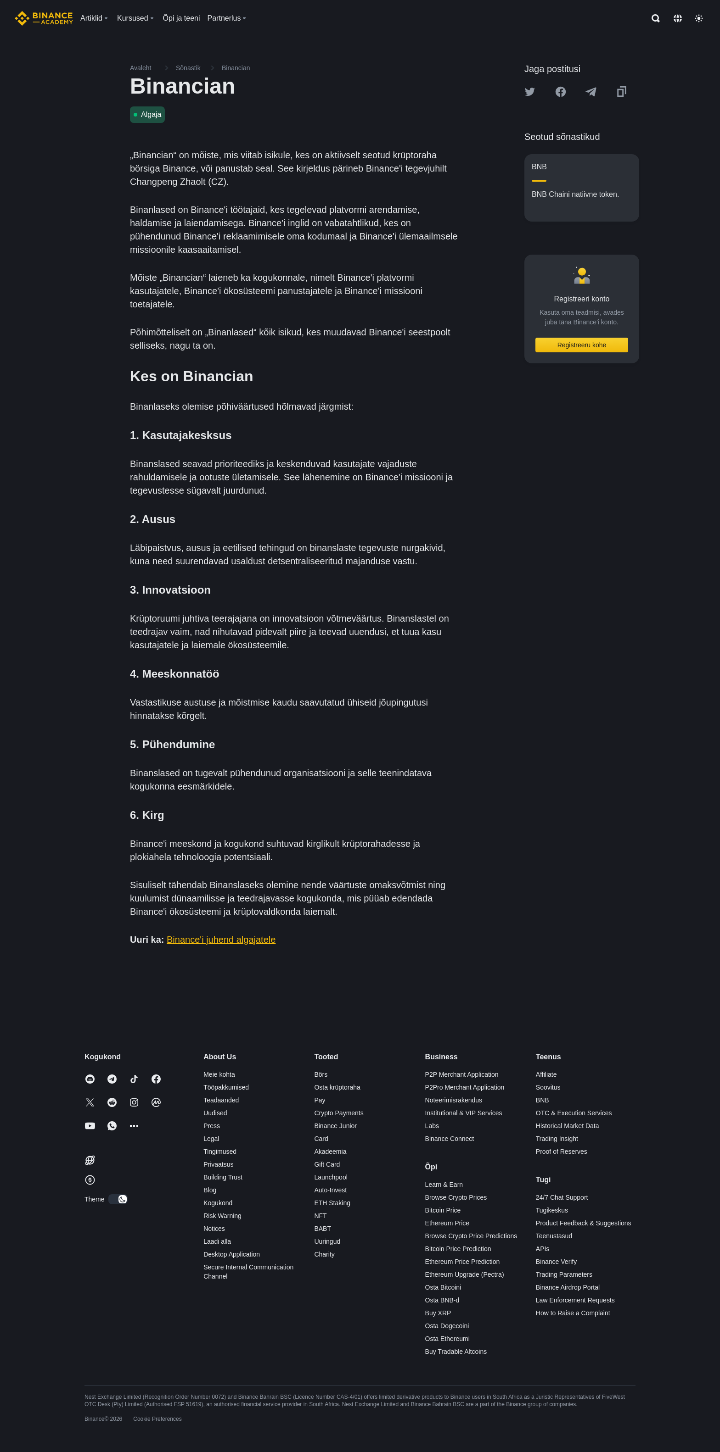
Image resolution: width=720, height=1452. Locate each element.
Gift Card (327, 1164)
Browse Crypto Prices (456, 1197)
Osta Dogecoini (447, 1326)
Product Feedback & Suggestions (583, 1223)
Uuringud (327, 1241)
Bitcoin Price (443, 1210)
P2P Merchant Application (462, 1074)
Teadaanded (221, 1100)
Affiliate (546, 1074)
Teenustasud (554, 1236)
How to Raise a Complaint (573, 1313)
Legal (211, 1138)
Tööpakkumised (226, 1087)
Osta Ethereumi (447, 1338)
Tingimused (219, 1151)
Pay (319, 1100)
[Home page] (44, 18)
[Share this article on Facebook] (560, 91)
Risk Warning (222, 1215)
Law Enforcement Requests (575, 1300)
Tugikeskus (552, 1210)
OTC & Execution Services (574, 1113)
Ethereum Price (447, 1223)
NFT (320, 1215)
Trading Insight (557, 1138)
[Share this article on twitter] (529, 91)
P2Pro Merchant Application (465, 1087)
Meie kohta (219, 1074)
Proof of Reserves (561, 1151)
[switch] (118, 1199)
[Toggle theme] (699, 18)
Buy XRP (438, 1313)
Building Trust (222, 1177)
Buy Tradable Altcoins (456, 1351)
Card (321, 1138)
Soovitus (548, 1087)
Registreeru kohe (582, 345)
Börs (320, 1074)
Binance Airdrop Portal (568, 1287)
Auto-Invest (330, 1190)
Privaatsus (218, 1164)
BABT (322, 1228)
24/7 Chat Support (562, 1197)
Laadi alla (217, 1241)
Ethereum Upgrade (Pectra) (464, 1274)
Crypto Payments (338, 1113)
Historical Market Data (567, 1125)
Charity (324, 1254)
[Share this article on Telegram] (590, 91)
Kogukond (217, 1203)
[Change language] (678, 18)
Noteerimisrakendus (454, 1100)
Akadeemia (330, 1151)
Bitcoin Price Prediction (458, 1248)
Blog (209, 1190)
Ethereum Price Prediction (462, 1261)
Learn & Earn (444, 1184)
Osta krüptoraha (337, 1087)
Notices (214, 1228)
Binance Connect (449, 1138)
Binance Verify (556, 1261)
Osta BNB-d (442, 1300)
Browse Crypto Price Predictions (471, 1236)
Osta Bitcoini (443, 1287)
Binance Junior (335, 1125)
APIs (543, 1248)
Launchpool (330, 1177)
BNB (542, 1100)
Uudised (215, 1113)
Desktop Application (231, 1254)
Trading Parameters (564, 1274)
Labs (432, 1125)
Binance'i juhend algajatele (221, 940)
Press (211, 1125)
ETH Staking (332, 1203)
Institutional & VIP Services (463, 1113)
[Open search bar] (653, 18)
